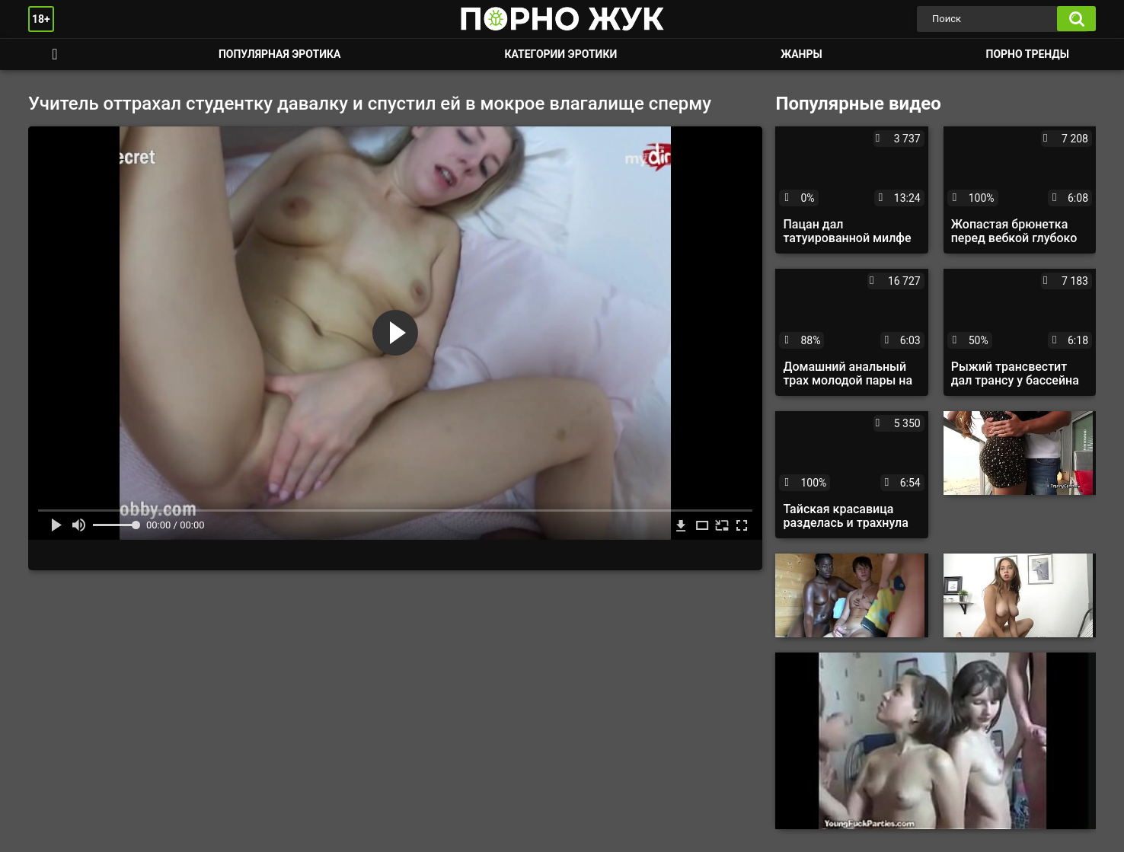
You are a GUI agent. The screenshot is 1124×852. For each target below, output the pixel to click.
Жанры (801, 54)
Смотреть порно (54, 54)
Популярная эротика (280, 54)
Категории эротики (560, 54)
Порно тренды (1027, 54)
